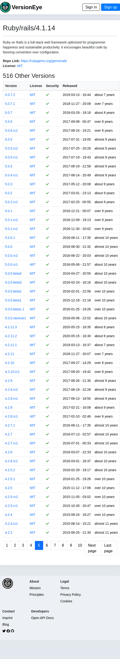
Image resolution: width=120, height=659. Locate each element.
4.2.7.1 (10, 425)
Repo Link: (11, 61)
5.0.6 (8, 121)
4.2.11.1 (11, 345)
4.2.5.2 (10, 470)
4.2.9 (8, 381)
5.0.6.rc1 (11, 130)
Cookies (66, 601)
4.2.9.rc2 (11, 389)
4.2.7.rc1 (11, 443)
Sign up (110, 7)
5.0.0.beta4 (13, 273)
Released (70, 86)
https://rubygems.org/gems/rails (44, 61)
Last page (108, 548)
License (36, 86)
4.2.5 (8, 488)
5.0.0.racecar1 (15, 318)
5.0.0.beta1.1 (14, 309)
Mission (35, 588)
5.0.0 (8, 247)
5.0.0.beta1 (13, 300)
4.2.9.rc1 (11, 398)
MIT (20, 66)
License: (9, 66)
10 (80, 545)
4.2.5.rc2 (11, 497)
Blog (5, 624)
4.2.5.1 (10, 479)
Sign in (91, 7)
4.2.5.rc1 (11, 506)
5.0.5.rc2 (11, 148)
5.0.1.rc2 (11, 220)
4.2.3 (8, 532)
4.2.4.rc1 (11, 523)
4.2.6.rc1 (11, 461)
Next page (92, 548)
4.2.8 (8, 407)
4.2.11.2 (11, 336)
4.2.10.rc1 (12, 372)
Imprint (7, 618)
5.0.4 (8, 166)
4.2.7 (8, 434)
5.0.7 (8, 112)
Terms (64, 588)
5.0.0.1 (10, 238)
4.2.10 (9, 363)
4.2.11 (9, 354)
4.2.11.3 (11, 327)
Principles (36, 594)
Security (52, 86)
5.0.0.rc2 (11, 255)
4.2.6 (8, 452)
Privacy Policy (70, 594)
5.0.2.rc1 (11, 202)
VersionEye (27, 7)
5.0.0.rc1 (11, 264)
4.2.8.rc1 (11, 416)
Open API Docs (42, 618)
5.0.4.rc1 (11, 175)
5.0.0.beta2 (13, 291)
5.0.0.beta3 (13, 282)
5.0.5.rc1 (11, 157)
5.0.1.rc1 (11, 229)
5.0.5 (8, 139)
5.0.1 (8, 211)
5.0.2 (8, 193)
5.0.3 (8, 184)
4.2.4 (8, 515)
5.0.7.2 (10, 95)
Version (11, 86)
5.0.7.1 (10, 104)
